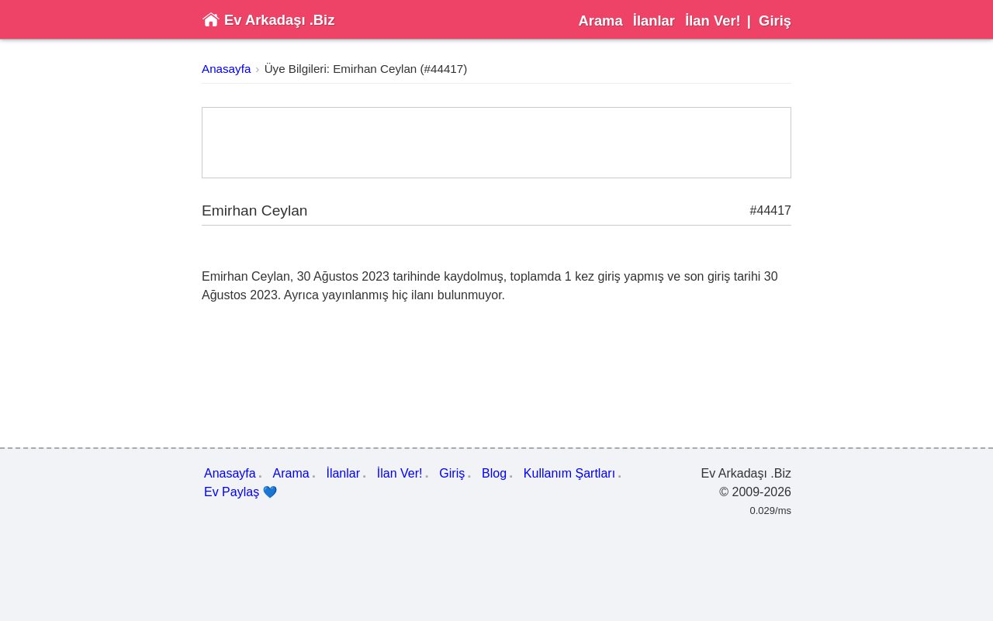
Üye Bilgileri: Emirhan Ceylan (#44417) (366, 68)
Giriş (775, 20)
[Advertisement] (496, 143)
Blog (494, 473)
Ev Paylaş (241, 492)
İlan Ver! (713, 20)
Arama (600, 20)
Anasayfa (226, 68)
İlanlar (654, 20)
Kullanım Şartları (569, 473)
